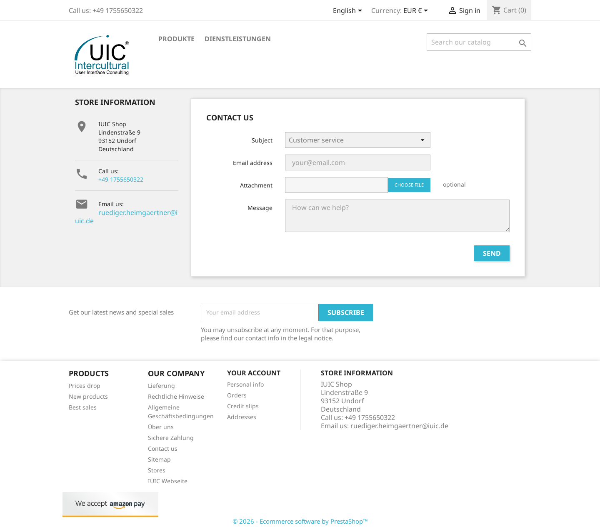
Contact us (163, 448)
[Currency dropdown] (417, 11)
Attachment (256, 185)
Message (260, 208)
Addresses (241, 417)
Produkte (176, 38)
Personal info (245, 384)
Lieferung (161, 386)
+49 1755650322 (120, 179)
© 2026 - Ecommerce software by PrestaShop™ (300, 521)
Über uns (161, 427)
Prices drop (84, 386)
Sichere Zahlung (171, 438)
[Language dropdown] (349, 11)
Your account (253, 372)
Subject (262, 140)
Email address (252, 163)
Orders (237, 395)
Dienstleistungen (238, 38)
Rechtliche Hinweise (176, 396)
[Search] (479, 42)
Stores (156, 470)
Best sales (83, 407)
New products (88, 396)
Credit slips (243, 406)
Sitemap (159, 459)
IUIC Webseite (168, 481)
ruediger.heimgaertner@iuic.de (126, 216)
